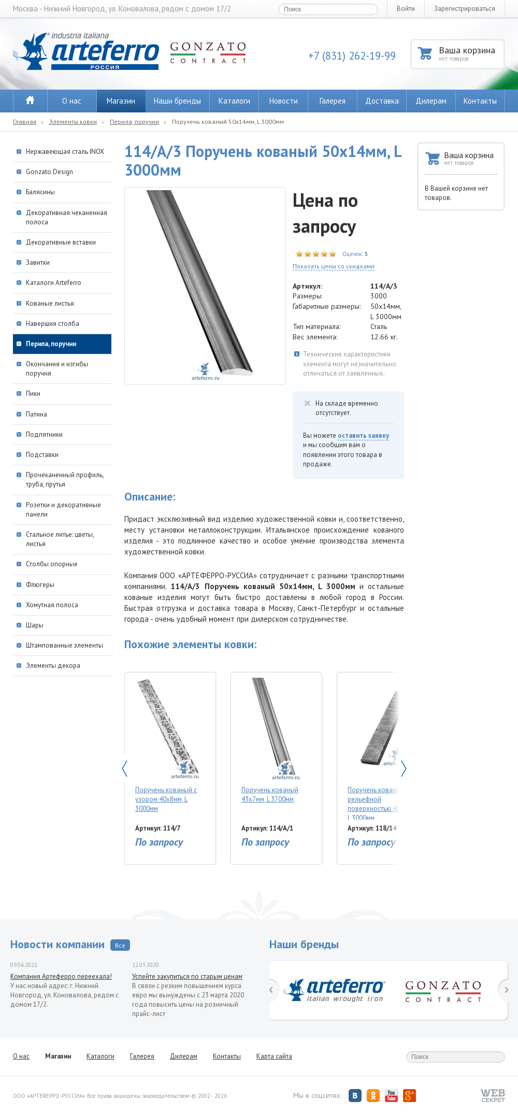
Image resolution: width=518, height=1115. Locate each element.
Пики (33, 393)
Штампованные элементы (64, 645)
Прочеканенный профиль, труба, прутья (65, 479)
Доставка (382, 101)
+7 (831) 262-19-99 (352, 56)
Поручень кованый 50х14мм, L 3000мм (228, 121)
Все (120, 945)
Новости (283, 101)
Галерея (333, 101)
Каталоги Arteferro (53, 282)
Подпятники (44, 434)
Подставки (42, 454)
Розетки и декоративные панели (63, 510)
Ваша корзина (471, 53)
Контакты (480, 101)
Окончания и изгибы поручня (57, 369)
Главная (24, 121)
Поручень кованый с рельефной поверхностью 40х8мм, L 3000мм (383, 749)
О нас (71, 101)
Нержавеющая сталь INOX (65, 151)
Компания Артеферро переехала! (61, 976)
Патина (36, 414)
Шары (35, 625)
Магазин (121, 101)
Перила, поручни (134, 121)
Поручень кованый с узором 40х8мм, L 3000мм (167, 745)
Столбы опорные (52, 564)
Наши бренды (177, 101)
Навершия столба (52, 323)
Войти (406, 8)
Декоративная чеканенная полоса (66, 217)
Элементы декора (53, 665)
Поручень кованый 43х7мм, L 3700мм (273, 741)
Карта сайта (274, 1056)
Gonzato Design (49, 171)
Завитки (38, 262)
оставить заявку (363, 435)
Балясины (40, 192)
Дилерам (431, 101)
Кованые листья (50, 303)
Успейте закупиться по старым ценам (187, 976)
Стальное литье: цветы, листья (60, 539)
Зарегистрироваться (464, 8)
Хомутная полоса (52, 605)
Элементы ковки (73, 121)
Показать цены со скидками (334, 266)
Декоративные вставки (61, 242)
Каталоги (234, 101)
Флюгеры (40, 584)
